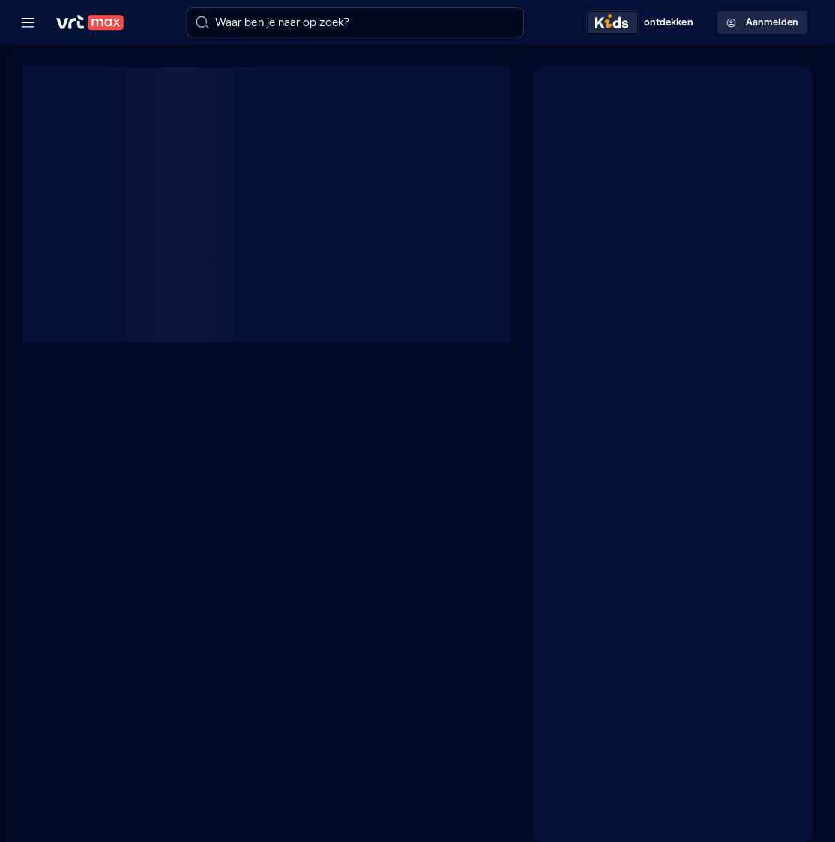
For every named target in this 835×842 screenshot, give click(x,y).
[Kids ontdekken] (643, 22)
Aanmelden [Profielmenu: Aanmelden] (762, 22)
